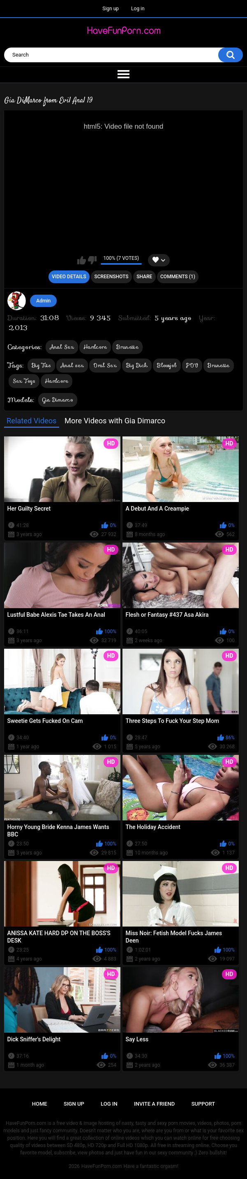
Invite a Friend (154, 1104)
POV (192, 365)
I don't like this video (92, 260)
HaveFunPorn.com (101, 1166)
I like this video (81, 260)
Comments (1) (177, 276)
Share (144, 276)
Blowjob (167, 365)
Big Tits (41, 365)
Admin (43, 301)
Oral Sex (104, 365)
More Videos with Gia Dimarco (115, 420)
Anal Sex (62, 347)
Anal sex (72, 365)
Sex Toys (24, 381)
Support (203, 1104)
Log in (138, 8)
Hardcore (95, 347)
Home (39, 1104)
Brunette (127, 347)
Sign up (110, 8)
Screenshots (111, 276)
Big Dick (137, 365)
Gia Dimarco (57, 400)
